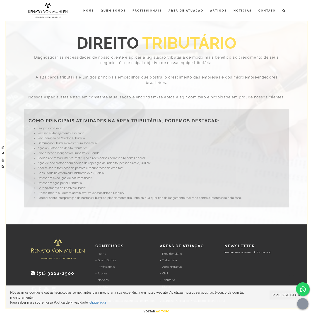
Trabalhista (169, 260)
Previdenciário (172, 253)
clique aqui (97, 302)
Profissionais (147, 10)
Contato (267, 10)
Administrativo (172, 267)
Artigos (218, 10)
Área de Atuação (186, 10)
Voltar (156, 311)
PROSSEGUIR (286, 295)
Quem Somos (113, 10)
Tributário (168, 280)
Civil (165, 273)
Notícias (243, 10)
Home (88, 10)
